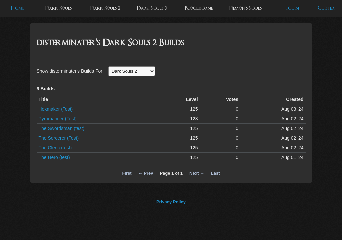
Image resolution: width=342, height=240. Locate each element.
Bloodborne (199, 8)
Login (292, 8)
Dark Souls (58, 8)
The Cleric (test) (55, 147)
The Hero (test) (54, 157)
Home (17, 8)
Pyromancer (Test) (58, 118)
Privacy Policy (171, 201)
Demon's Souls (245, 8)
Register (325, 8)
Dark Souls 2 (105, 8)
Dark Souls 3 (152, 8)
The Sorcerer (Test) (59, 138)
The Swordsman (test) (62, 128)
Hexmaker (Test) (56, 109)
